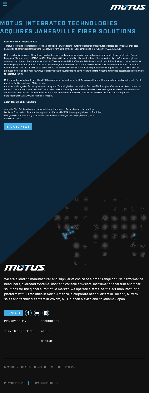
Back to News (18, 126)
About (45, 331)
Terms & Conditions (19, 331)
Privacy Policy (15, 321)
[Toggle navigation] (5, 4)
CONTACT (13, 312)
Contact (47, 341)
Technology (50, 321)
